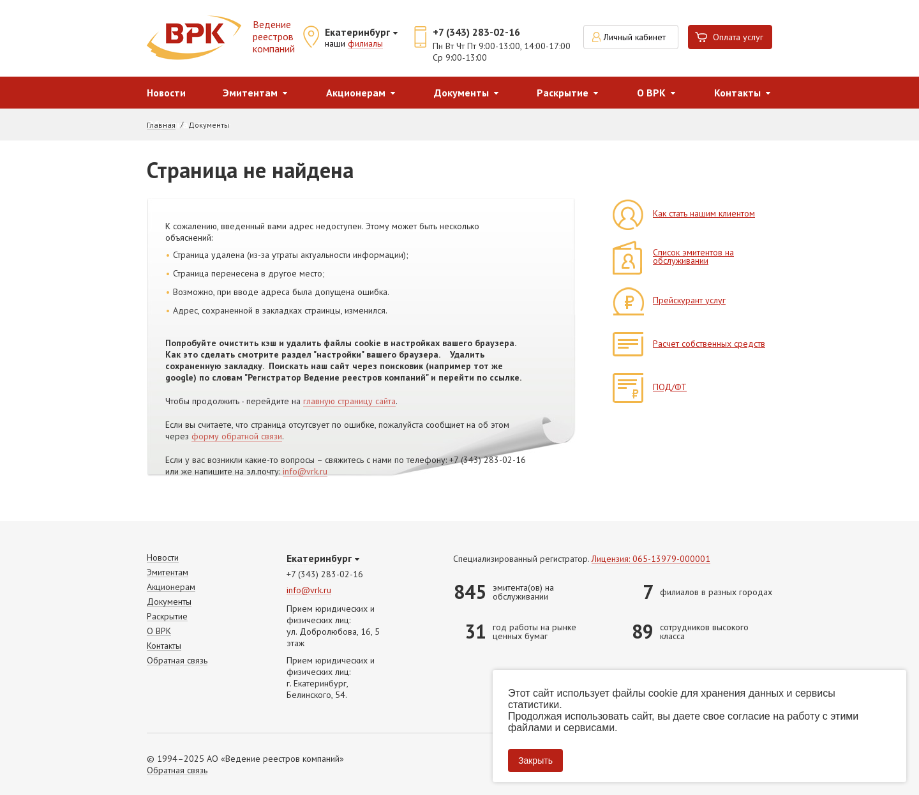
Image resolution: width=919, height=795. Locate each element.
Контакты (737, 92)
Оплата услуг (738, 37)
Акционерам (355, 92)
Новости (166, 92)
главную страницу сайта (349, 402)
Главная (161, 125)
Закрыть (535, 760)
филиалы (365, 44)
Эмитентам (250, 92)
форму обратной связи (236, 437)
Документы (461, 92)
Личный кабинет (635, 37)
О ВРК (651, 92)
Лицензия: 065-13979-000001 (651, 559)
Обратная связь (177, 660)
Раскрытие (562, 92)
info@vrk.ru (305, 472)
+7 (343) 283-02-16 (476, 32)
